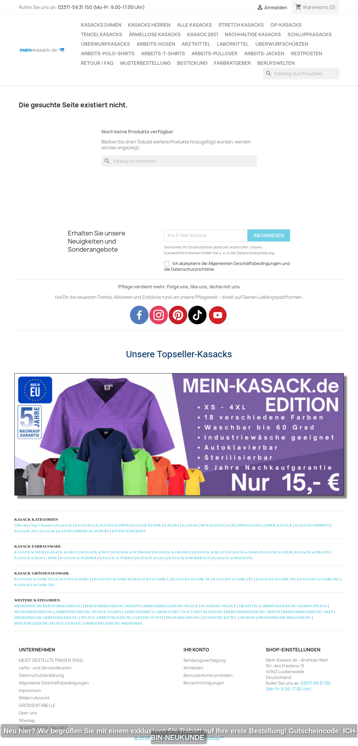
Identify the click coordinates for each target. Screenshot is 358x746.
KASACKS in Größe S (73, 579)
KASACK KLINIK (146, 525)
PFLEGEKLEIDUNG (183, 617)
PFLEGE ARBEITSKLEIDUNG (106, 617)
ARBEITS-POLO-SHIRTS (108, 53)
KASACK (64, 525)
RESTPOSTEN (306, 53)
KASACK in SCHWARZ (132, 552)
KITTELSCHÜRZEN (129, 531)
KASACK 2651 (202, 34)
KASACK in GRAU (63, 552)
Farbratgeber (232, 63)
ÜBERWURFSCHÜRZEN (281, 44)
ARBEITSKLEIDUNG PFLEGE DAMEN (88, 611)
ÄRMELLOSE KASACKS (155, 34)
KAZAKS (65, 531)
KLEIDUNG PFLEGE (218, 606)
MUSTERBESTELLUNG (145, 63)
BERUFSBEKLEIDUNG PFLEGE (171, 606)
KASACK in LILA (151, 558)
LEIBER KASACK (277, 525)
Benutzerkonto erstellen (208, 675)
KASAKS (171, 525)
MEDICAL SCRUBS (92, 531)
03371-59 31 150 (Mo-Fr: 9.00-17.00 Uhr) (101, 7)
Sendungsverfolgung (204, 660)
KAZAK (48, 531)
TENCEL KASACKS (101, 34)
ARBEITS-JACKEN (264, 53)
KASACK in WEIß (29, 552)
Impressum (30, 690)
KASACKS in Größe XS (33, 579)
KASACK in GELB (276, 552)
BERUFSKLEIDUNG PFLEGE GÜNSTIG (48, 623)
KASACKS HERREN (149, 25)
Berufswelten (276, 63)
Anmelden (193, 668)
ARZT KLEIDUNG (207, 611)
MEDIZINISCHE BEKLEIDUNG (284, 617)
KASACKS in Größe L (151, 579)
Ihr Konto (196, 649)
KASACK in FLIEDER (78, 558)
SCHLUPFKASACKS (309, 34)
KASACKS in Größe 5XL (34, 585)
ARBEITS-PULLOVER (215, 53)
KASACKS (84, 525)
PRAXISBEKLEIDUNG (33, 611)
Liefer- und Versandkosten (45, 668)
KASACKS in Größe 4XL (319, 579)
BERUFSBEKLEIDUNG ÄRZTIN (253, 611)
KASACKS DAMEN (101, 25)
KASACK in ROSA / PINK (35, 558)
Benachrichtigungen (203, 683)
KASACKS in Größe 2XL (233, 579)
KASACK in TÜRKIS (116, 558)
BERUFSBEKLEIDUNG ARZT (308, 611)
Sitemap (27, 720)
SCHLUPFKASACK (243, 525)
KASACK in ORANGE (172, 552)
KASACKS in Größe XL (191, 579)
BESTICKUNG (192, 63)
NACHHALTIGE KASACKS (253, 34)
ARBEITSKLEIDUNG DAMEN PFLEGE (294, 606)
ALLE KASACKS (194, 25)
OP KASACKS (212, 525)
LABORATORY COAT (171, 611)
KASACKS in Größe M (112, 579)
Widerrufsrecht (34, 698)
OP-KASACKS (286, 25)
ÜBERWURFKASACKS (105, 44)
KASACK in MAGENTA (233, 558)
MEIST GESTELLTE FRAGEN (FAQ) (51, 660)
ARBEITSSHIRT (137, 611)
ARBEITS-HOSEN (156, 44)
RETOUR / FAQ (97, 63)
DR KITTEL (249, 606)
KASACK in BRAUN (312, 552)
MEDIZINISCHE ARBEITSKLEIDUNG (46, 617)
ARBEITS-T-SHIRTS (163, 53)
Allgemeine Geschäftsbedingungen (54, 683)
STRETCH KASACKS (241, 25)
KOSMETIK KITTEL (220, 617)
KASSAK (189, 525)
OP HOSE (247, 617)
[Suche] (301, 73)
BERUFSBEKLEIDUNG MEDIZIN (113, 606)
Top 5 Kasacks (42, 525)
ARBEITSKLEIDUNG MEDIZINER (113, 623)
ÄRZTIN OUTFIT (149, 617)
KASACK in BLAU (209, 552)
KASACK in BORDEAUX (189, 558)
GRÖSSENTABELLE (37, 705)
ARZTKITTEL (196, 44)
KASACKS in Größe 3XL (276, 579)
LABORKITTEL (233, 44)
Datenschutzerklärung (41, 675)
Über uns (21, 525)
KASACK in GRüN (243, 552)
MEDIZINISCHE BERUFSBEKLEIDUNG (48, 606)
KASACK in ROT (95, 552)
